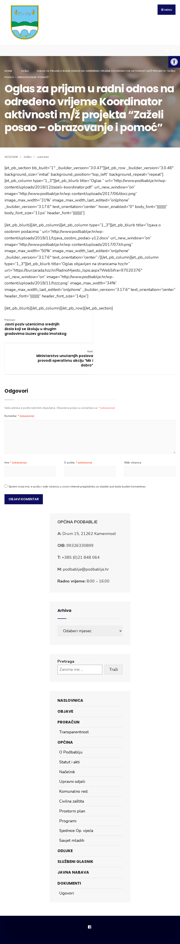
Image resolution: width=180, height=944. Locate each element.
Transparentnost (74, 702)
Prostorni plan (72, 781)
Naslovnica (70, 671)
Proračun (68, 692)
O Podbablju (71, 722)
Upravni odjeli (72, 752)
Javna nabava (73, 843)
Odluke (65, 821)
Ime (15, 433)
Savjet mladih (71, 811)
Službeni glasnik (75, 832)
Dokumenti (69, 853)
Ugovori (66, 863)
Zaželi (25, 68)
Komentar (19, 386)
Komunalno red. (73, 762)
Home (8, 68)
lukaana (43, 155)
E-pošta (78, 433)
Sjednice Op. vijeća (76, 801)
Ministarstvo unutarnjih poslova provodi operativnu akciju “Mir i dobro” (147, 325)
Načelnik (67, 742)
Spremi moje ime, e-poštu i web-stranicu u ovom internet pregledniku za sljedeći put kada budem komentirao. (77, 457)
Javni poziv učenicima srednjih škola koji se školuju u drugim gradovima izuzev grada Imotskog (31, 327)
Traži (113, 640)
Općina (65, 712)
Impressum (89, 919)
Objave (65, 681)
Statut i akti (69, 732)
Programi (67, 791)
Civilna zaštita (71, 772)
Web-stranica (132, 433)
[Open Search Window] (173, 48)
